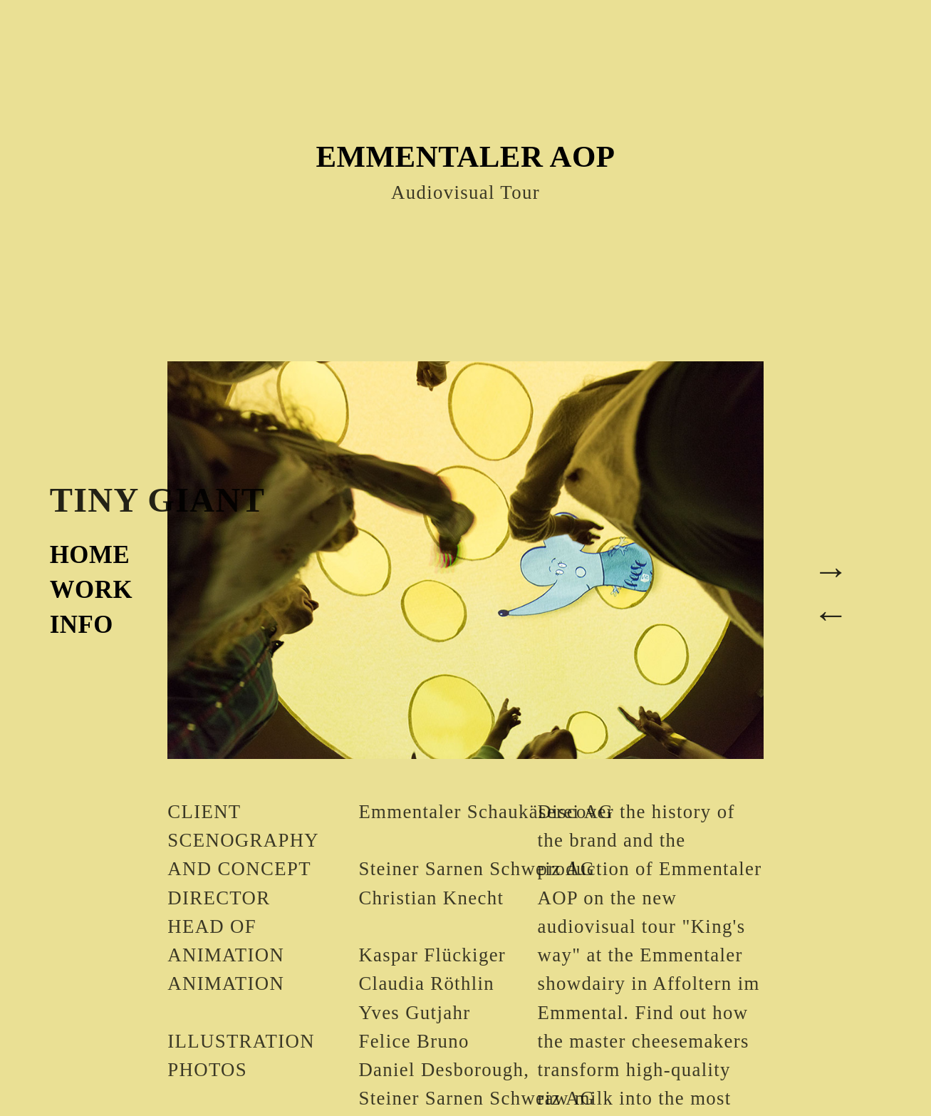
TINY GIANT (158, 500)
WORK (91, 590)
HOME (90, 555)
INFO (81, 625)
